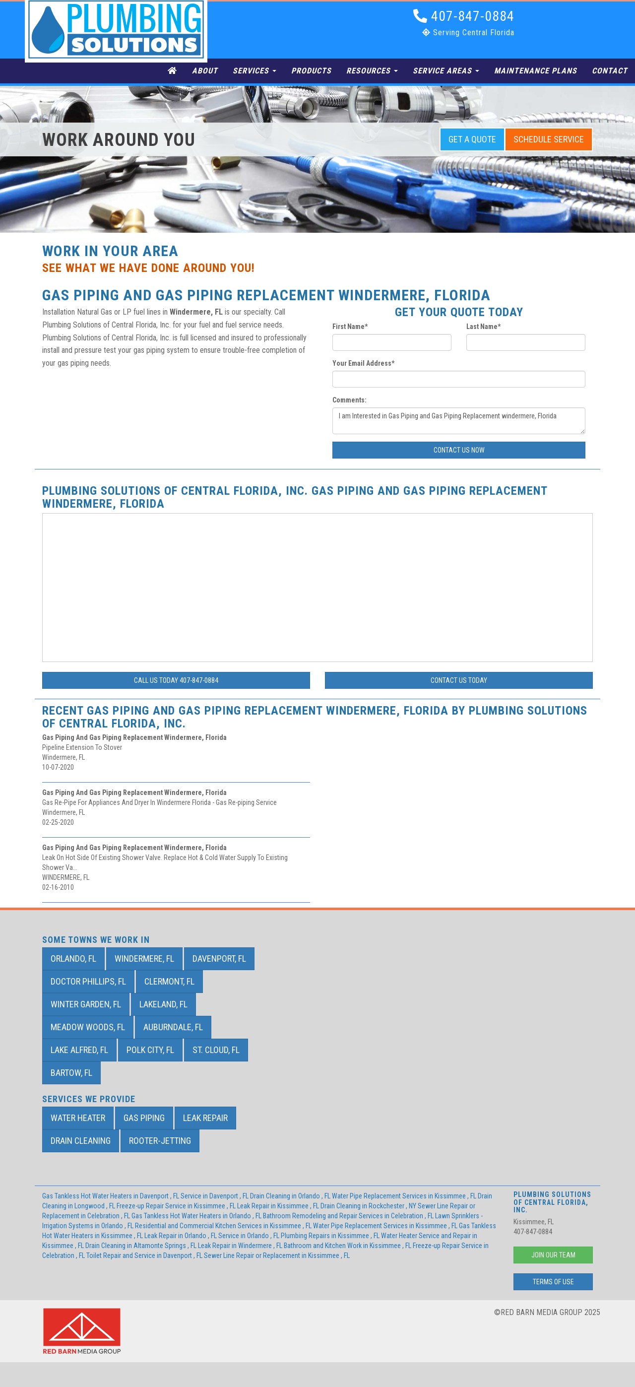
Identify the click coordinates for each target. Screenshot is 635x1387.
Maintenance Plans (535, 70)
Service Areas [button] (446, 70)
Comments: (349, 400)
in (111, 1196)
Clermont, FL (169, 981)
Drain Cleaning (81, 1140)
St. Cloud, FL (216, 1050)
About (205, 70)
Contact (610, 70)
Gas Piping (144, 1118)
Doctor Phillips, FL (88, 981)
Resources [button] (372, 70)
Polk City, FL (150, 1050)
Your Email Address (363, 363)
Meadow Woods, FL (88, 1027)
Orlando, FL (73, 958)
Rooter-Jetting (160, 1140)
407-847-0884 (463, 16)
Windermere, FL (144, 958)
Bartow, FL (71, 1072)
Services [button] (254, 70)
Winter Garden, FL (86, 1004)
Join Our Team (553, 1255)
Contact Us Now (459, 450)
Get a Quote (472, 139)
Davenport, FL (219, 958)
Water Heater (78, 1118)
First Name (350, 326)
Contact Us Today (459, 680)
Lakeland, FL (163, 1004)
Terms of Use (553, 1282)
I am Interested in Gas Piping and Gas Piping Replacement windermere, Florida (458, 420)
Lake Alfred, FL (79, 1050)
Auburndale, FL (173, 1027)
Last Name (483, 326)
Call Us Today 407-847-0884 (176, 680)
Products (311, 70)
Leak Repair (205, 1118)
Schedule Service (548, 139)
